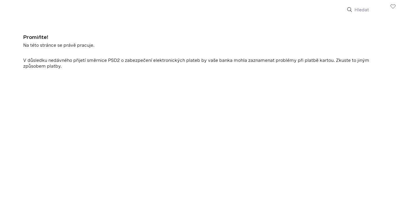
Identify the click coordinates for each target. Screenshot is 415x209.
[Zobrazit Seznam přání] (393, 6)
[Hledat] (368, 10)
